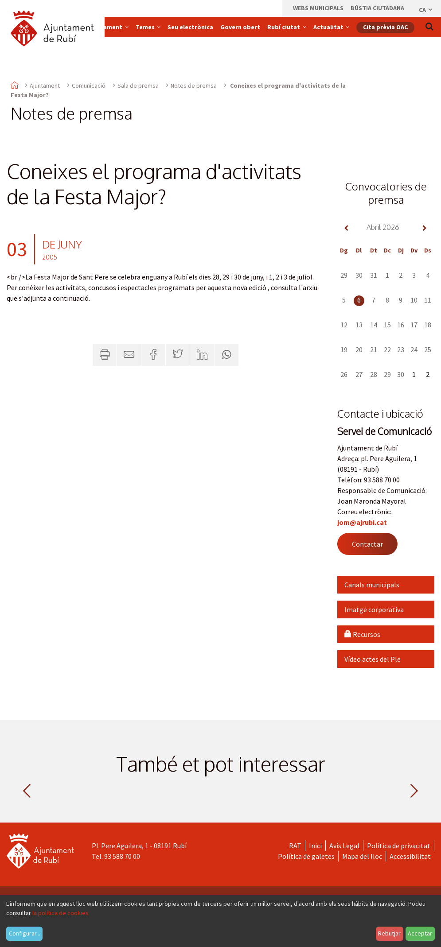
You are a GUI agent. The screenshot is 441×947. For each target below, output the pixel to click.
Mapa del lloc (362, 856)
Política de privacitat (398, 845)
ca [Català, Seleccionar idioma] (426, 10)
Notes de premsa (194, 85)
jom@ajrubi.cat (362, 522)
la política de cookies (60, 913)
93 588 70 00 (122, 856)
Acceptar (420, 933)
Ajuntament (45, 85)
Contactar (367, 543)
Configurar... (24, 933)
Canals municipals (371, 584)
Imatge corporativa (374, 609)
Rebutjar (389, 933)
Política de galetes (306, 856)
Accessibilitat (410, 856)
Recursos (362, 634)
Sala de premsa (138, 85)
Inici (315, 845)
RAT (295, 845)
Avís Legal (344, 845)
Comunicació (88, 85)
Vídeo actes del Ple (372, 659)
